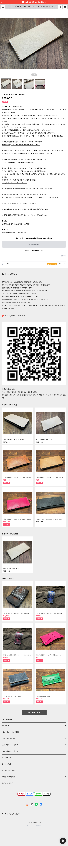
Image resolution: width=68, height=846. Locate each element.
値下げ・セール (7, 757)
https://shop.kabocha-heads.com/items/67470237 (21, 145)
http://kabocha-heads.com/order (14, 183)
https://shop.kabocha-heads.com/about (19, 162)
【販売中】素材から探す (9, 738)
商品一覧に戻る (34, 712)
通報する (63, 256)
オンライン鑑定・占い (8, 770)
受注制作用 (5, 726)
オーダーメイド (6, 764)
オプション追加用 (7, 783)
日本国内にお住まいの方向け (34, 251)
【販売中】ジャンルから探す (10, 732)
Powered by (34, 826)
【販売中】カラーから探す (10, 745)
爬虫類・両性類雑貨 (8, 777)
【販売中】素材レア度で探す (11, 751)
